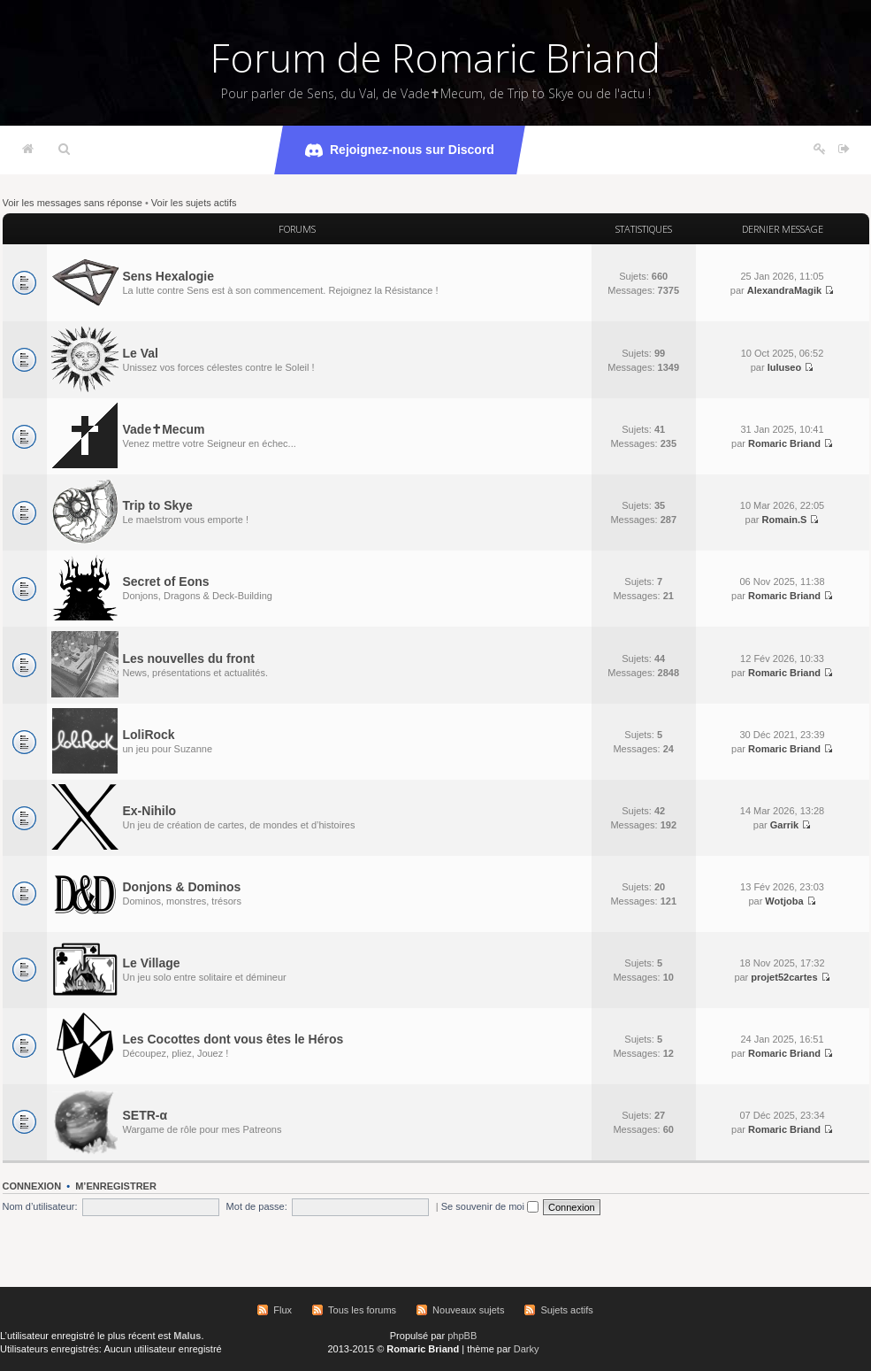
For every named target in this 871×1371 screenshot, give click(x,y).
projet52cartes (784, 977)
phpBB (462, 1335)
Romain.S (784, 519)
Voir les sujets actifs (194, 202)
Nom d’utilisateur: (40, 1206)
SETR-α (145, 1115)
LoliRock (149, 735)
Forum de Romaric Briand (435, 57)
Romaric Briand (784, 443)
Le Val (140, 353)
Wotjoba (784, 901)
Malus (187, 1335)
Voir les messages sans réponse (72, 202)
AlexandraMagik (784, 290)
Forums (297, 228)
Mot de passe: (256, 1206)
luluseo (785, 367)
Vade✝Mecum (164, 429)
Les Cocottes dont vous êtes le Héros (233, 1039)
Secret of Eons (166, 581)
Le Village (151, 963)
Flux (282, 1310)
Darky (526, 1349)
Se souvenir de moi (490, 1206)
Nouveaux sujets (468, 1310)
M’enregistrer (116, 1186)
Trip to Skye (158, 505)
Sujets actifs (566, 1310)
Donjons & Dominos (182, 887)
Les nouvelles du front (189, 658)
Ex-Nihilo (150, 811)
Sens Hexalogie (169, 276)
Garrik (784, 825)
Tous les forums (362, 1310)
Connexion (32, 1186)
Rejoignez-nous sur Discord (399, 150)
